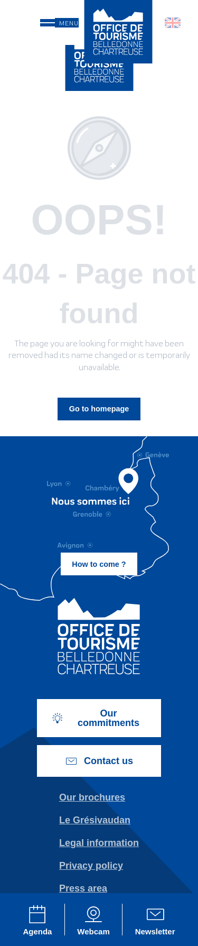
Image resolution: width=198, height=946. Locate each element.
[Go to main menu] (59, 22)
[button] (173, 22)
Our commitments (95, 718)
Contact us (99, 761)
